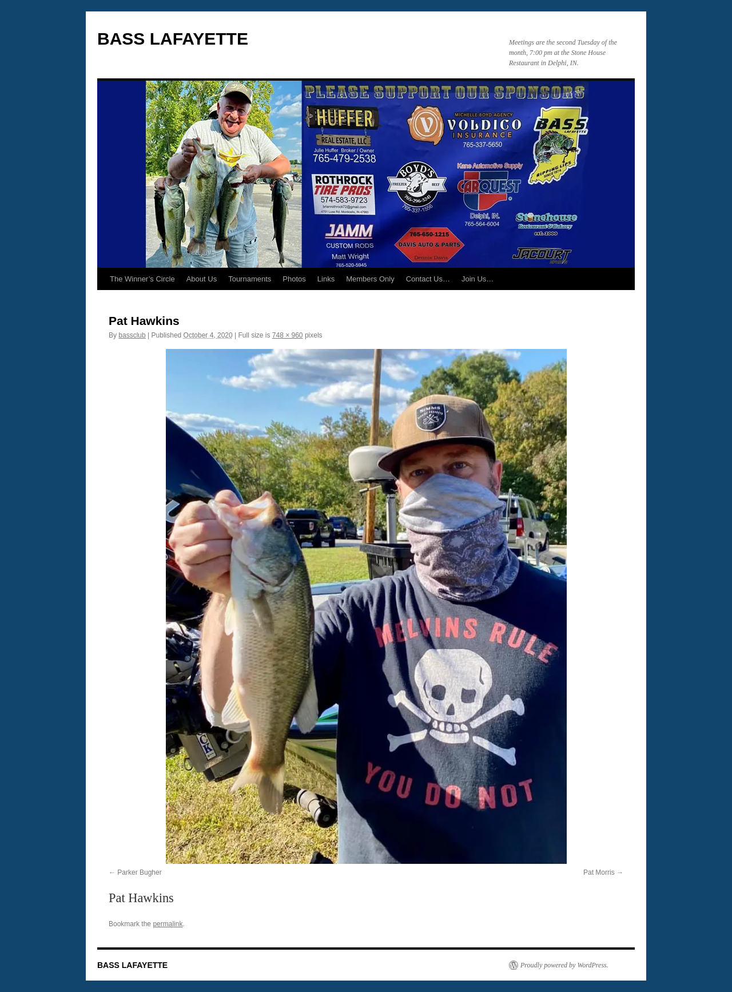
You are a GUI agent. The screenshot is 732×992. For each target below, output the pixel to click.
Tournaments (249, 279)
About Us (201, 279)
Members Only (370, 279)
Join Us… (478, 279)
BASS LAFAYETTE (172, 38)
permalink (167, 924)
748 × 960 (287, 335)
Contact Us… (428, 279)
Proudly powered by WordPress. (564, 965)
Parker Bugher (139, 872)
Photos (294, 279)
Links (326, 279)
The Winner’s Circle (142, 279)
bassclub (131, 335)
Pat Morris (599, 872)
